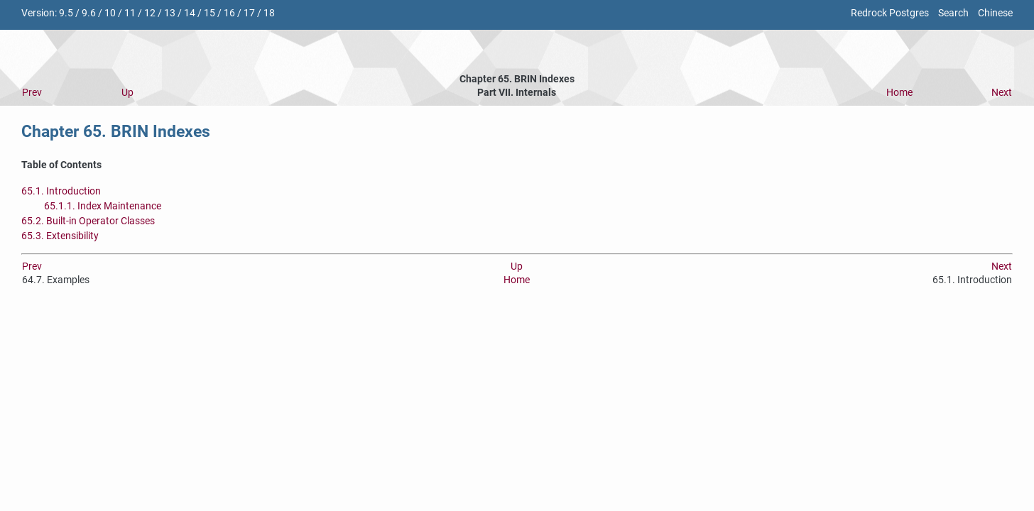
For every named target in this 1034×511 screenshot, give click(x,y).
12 (150, 13)
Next (1001, 93)
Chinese (995, 13)
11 (130, 13)
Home (899, 93)
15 (209, 13)
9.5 (66, 13)
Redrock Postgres (890, 13)
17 (249, 13)
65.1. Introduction (61, 191)
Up (127, 93)
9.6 (89, 13)
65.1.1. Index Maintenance (102, 206)
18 (269, 13)
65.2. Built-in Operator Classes (88, 221)
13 (169, 13)
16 (229, 13)
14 (189, 13)
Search (953, 13)
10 (110, 13)
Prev (32, 93)
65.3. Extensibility (60, 236)
